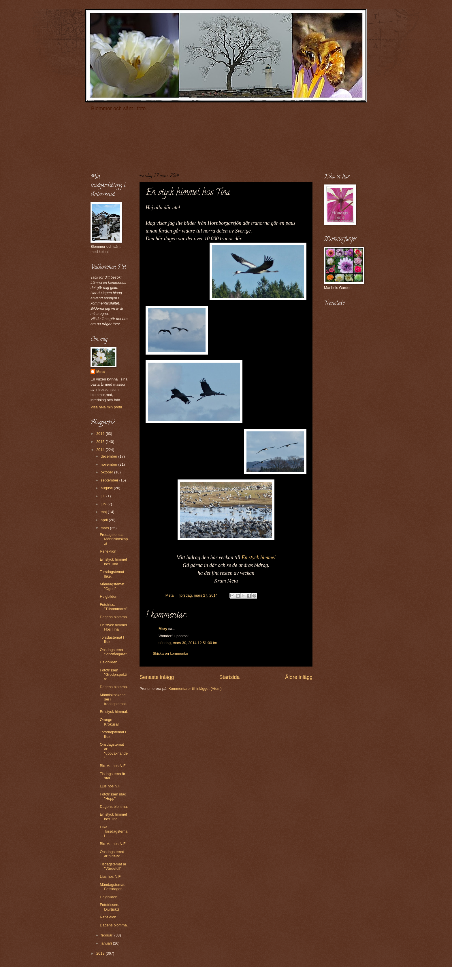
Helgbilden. (109, 662)
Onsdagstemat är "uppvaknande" (114, 751)
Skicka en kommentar (171, 653)
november (109, 464)
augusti (107, 488)
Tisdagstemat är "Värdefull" (113, 866)
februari (107, 935)
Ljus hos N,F (110, 786)
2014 (101, 450)
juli (103, 496)
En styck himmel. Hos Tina (114, 627)
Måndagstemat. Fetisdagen (112, 886)
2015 (101, 441)
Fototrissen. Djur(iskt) (109, 907)
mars (105, 528)
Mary (163, 629)
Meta (100, 372)
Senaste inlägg (157, 677)
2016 (101, 433)
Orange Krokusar (109, 721)
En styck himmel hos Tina (113, 561)
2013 (101, 953)
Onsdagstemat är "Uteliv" (112, 854)
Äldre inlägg (298, 677)
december (109, 456)
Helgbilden (108, 596)
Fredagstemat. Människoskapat (114, 539)
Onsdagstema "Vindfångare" (113, 652)
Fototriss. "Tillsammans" (113, 606)
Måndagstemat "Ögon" (112, 586)
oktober (107, 472)
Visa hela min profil (106, 407)
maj (104, 512)
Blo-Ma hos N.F (112, 766)
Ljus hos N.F (110, 876)
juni (104, 504)
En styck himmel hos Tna (113, 816)
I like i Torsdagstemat (113, 831)
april (105, 520)
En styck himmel (259, 557)
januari (107, 943)
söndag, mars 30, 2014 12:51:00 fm (188, 643)
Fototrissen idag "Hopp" (113, 796)
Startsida (229, 677)
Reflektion (108, 551)
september (110, 480)
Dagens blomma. (114, 617)
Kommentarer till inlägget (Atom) (195, 688)
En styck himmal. (114, 711)
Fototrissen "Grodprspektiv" (113, 674)
